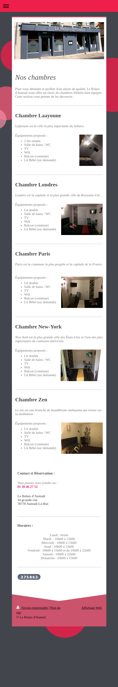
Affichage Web (91, 608)
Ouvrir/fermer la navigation (59, 6)
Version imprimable (32, 608)
